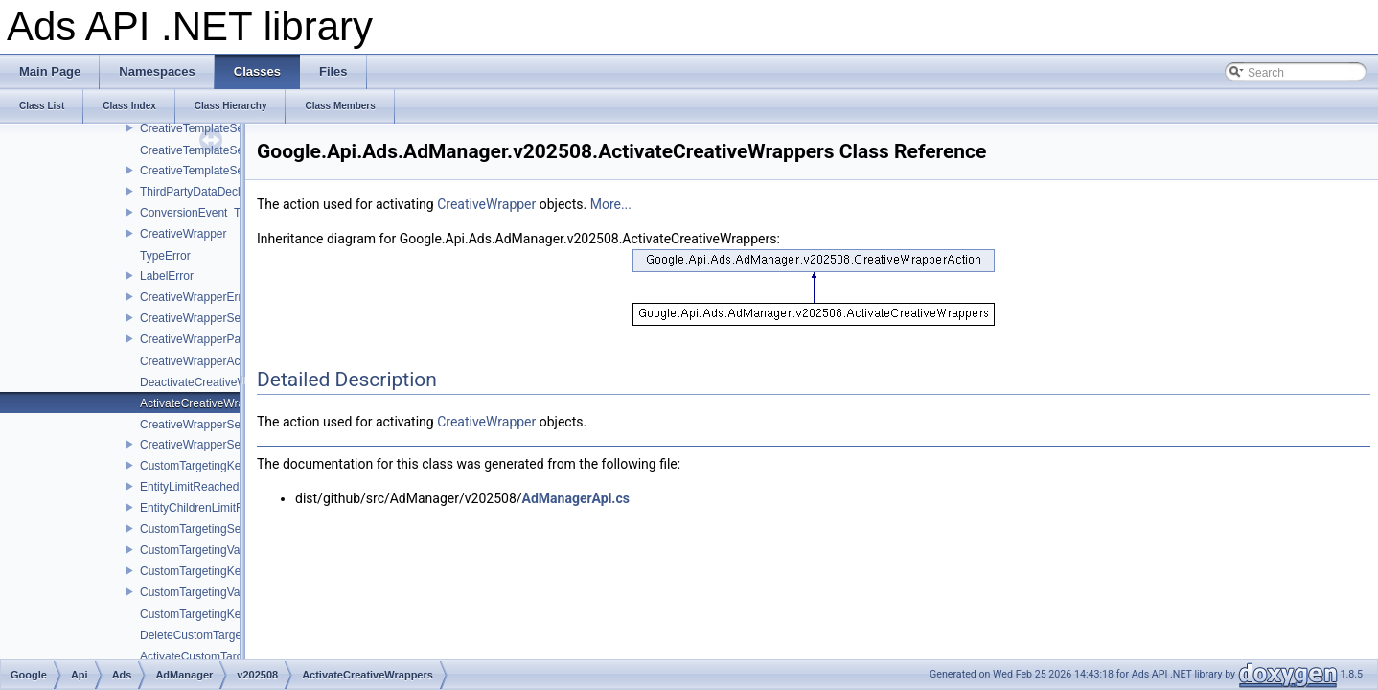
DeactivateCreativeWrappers (213, 382)
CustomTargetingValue (198, 550)
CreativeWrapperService (202, 444)
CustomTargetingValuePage (211, 592)
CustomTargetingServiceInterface (225, 529)
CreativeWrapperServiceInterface (225, 318)
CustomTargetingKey (193, 465)
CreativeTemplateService (203, 170)
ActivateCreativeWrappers (206, 403)
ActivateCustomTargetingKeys (216, 656)
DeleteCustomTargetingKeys (213, 635)
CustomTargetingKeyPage (206, 571)
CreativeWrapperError (196, 297)
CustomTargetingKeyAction (209, 614)
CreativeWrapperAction (199, 361)
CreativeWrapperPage (197, 339)
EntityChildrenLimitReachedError (224, 508)
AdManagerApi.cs (576, 498)
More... (611, 204)
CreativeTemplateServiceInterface (226, 128)
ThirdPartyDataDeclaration (207, 191)
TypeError (165, 256)
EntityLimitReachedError (202, 487)
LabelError (167, 276)
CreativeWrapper (183, 234)
